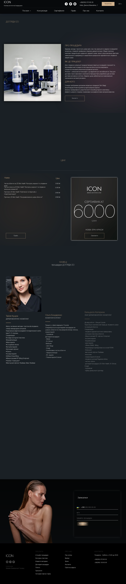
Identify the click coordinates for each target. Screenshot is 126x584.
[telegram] (66, 3)
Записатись (91, 523)
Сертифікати (59, 11)
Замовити (75, 98)
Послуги (26, 11)
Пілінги (37, 567)
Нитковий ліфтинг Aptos (43, 574)
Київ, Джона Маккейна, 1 (89, 5)
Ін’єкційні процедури (41, 555)
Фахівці (67, 558)
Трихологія (38, 570)
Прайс (73, 11)
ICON (9, 556)
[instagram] (74, 3)
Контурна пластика (41, 558)
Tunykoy (21, 568)
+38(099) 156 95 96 (100, 562)
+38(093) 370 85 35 (86, 2)
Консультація (42, 11)
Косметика (108, 4)
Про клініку (68, 555)
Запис (67, 561)
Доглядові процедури (42, 564)
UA (119, 4)
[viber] (70, 3)
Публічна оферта (70, 567)
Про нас (86, 11)
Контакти (100, 11)
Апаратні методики (41, 561)
